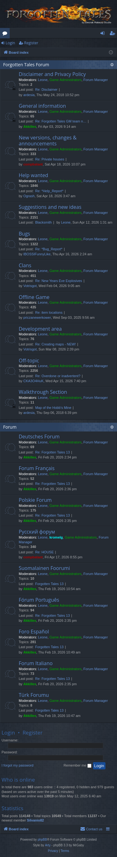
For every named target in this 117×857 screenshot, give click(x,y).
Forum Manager (95, 80)
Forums (6, 34)
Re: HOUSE (44, 552)
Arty (48, 845)
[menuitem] (91, 829)
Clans (25, 265)
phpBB (42, 839)
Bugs (24, 233)
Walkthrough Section (43, 391)
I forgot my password (17, 765)
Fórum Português (39, 599)
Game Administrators (65, 80)
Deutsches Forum (39, 436)
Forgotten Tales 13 (49, 584)
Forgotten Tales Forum (26, 65)
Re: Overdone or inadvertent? (57, 376)
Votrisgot (30, 286)
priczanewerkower (37, 317)
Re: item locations (48, 312)
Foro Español (34, 631)
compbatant (33, 164)
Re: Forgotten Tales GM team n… (60, 121)
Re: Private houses (49, 159)
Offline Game (34, 297)
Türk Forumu (34, 695)
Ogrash (29, 196)
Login (10, 43)
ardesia (29, 95)
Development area (40, 328)
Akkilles (30, 126)
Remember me (77, 765)
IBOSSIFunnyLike (37, 254)
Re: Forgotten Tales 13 (52, 452)
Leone (43, 80)
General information (42, 105)
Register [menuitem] (113, 34)
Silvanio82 (35, 820)
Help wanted (33, 175)
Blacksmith (43, 222)
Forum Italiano (36, 663)
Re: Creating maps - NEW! (55, 344)
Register (31, 43)
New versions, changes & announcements (47, 140)
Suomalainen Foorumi (44, 568)
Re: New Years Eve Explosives (58, 281)
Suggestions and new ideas (50, 206)
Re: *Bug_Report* (48, 249)
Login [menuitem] (103, 34)
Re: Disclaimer (46, 89)
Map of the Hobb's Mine (53, 408)
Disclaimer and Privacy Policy (52, 74)
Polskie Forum (35, 499)
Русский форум (37, 531)
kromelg (56, 537)
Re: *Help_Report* (49, 191)
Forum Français (37, 468)
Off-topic (29, 360)
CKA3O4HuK (33, 381)
